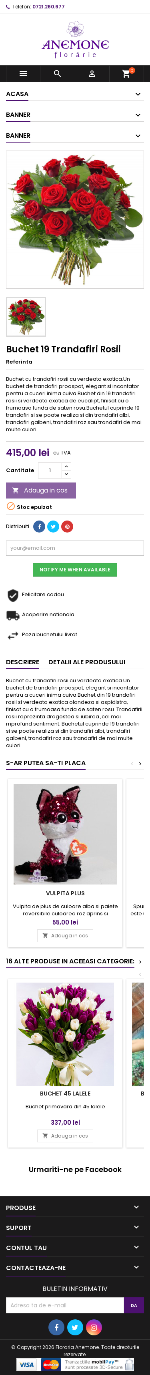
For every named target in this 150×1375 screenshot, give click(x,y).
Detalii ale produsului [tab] (86, 662)
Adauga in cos (40, 490)
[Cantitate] (50, 470)
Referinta (19, 362)
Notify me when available (75, 569)
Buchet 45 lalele (65, 1094)
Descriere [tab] (22, 662)
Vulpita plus (65, 893)
